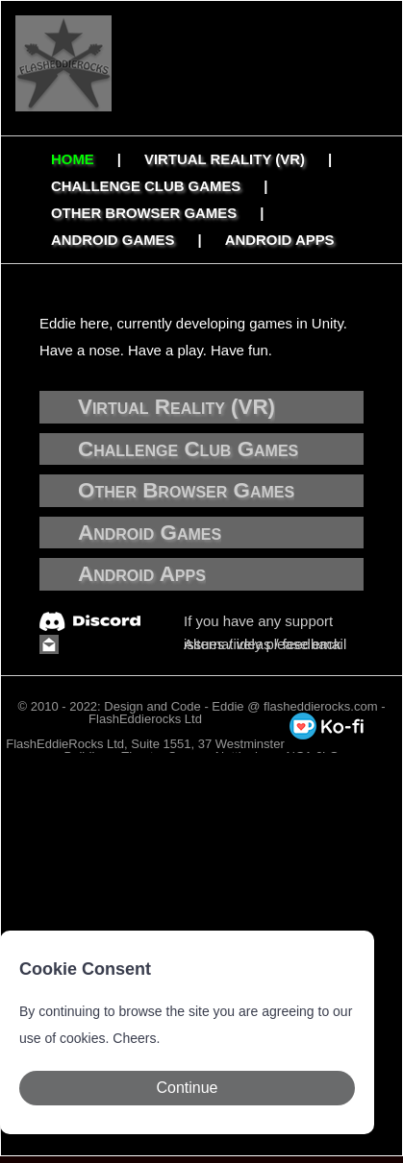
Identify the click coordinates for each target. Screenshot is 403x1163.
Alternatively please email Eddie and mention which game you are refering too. (268, 646)
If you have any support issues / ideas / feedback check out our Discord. (262, 623)
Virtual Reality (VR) (224, 159)
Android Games (113, 239)
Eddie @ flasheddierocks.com (294, 706)
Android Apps (280, 239)
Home (72, 159)
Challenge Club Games (145, 186)
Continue (186, 1087)
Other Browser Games (144, 213)
